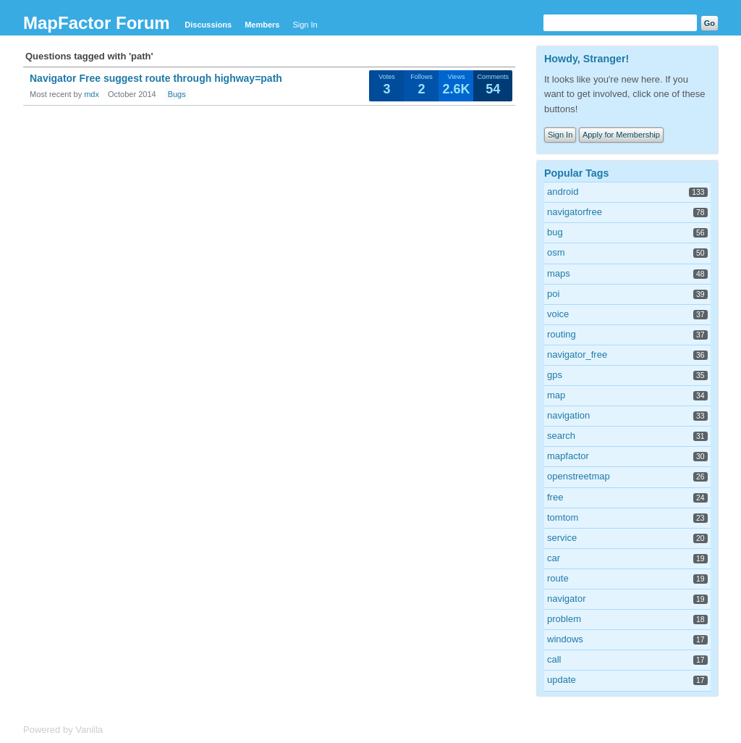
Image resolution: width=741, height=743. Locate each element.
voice (558, 313)
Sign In (304, 24)
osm (556, 252)
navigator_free (577, 354)
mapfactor (568, 455)
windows (565, 639)
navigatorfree (574, 211)
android (562, 191)
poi (553, 293)
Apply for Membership (621, 134)
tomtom (562, 517)
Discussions (208, 24)
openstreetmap (578, 476)
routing (561, 334)
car (553, 558)
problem (564, 618)
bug (555, 232)
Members (262, 24)
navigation (568, 415)
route (558, 578)
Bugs (177, 94)
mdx (91, 94)
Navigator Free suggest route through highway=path (156, 78)
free (555, 497)
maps (558, 273)
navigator (566, 598)
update (561, 679)
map (556, 395)
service (562, 537)
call (554, 659)
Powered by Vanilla (63, 729)
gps (554, 374)
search (561, 435)
